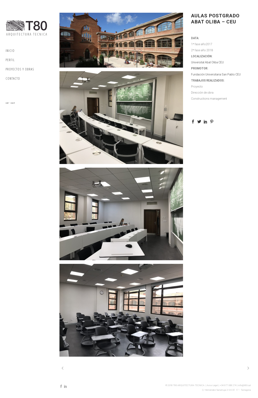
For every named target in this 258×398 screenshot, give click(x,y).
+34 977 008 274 (228, 385)
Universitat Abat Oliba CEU (207, 62)
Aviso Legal (212, 385)
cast (13, 103)
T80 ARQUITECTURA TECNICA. (189, 385)
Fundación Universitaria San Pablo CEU (216, 74)
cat (7, 103)
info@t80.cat (244, 385)
